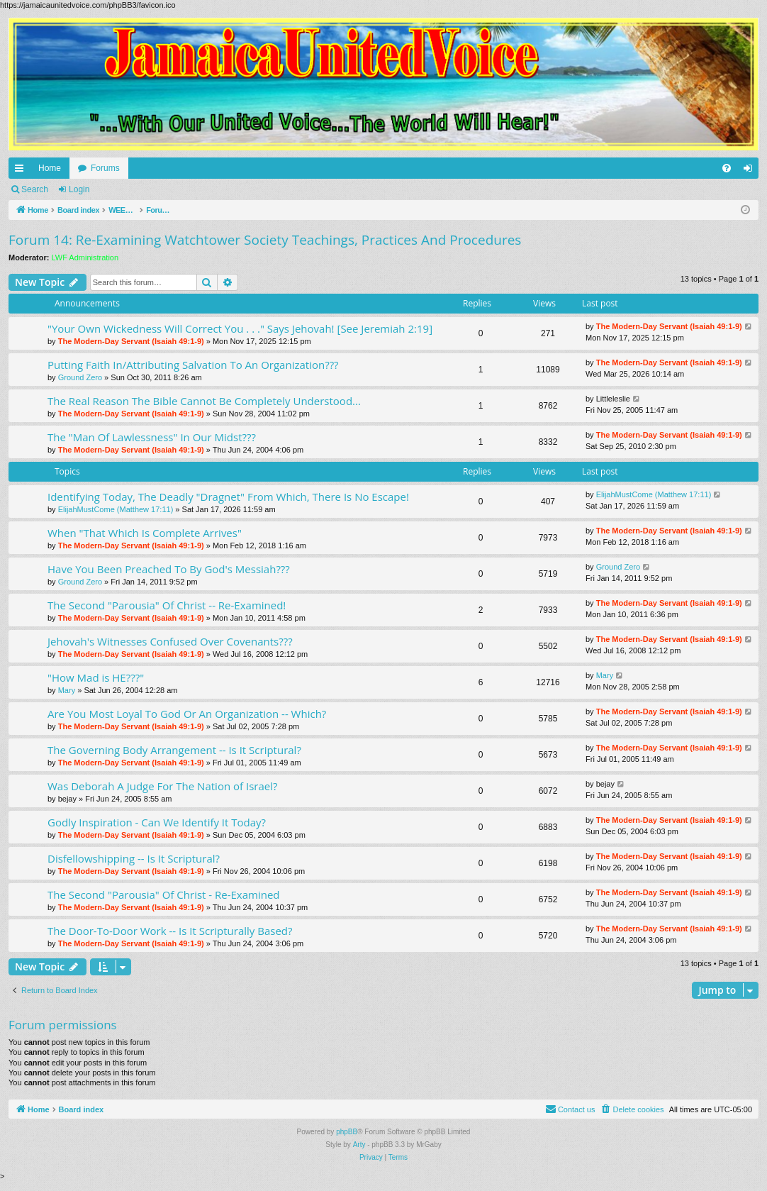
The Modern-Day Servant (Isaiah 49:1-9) (131, 341)
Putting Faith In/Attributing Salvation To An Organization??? (193, 365)
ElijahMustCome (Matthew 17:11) (116, 509)
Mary (66, 690)
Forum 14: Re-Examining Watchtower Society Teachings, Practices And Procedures (265, 240)
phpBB (346, 1132)
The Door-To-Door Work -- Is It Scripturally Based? (169, 931)
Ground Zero (80, 377)
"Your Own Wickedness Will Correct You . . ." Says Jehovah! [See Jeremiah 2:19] (239, 328)
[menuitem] (726, 168)
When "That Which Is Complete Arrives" (144, 533)
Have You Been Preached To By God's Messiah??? (168, 569)
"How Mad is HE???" (95, 677)
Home (49, 168)
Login (79, 189)
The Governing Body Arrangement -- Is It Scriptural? (174, 750)
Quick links (22, 171)
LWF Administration (85, 257)
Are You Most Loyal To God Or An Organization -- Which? (186, 714)
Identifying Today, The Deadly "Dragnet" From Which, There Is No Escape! (228, 496)
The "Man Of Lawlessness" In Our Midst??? (151, 437)
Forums (105, 168)
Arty (359, 1144)
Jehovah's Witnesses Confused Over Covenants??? (170, 641)
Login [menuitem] (751, 171)
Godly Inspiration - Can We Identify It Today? (156, 822)
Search (34, 189)
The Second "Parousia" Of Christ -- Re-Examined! (166, 605)
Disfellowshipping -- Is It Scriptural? (133, 858)
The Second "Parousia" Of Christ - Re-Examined (163, 894)
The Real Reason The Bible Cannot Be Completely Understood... (204, 401)
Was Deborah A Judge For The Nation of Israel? (162, 786)
